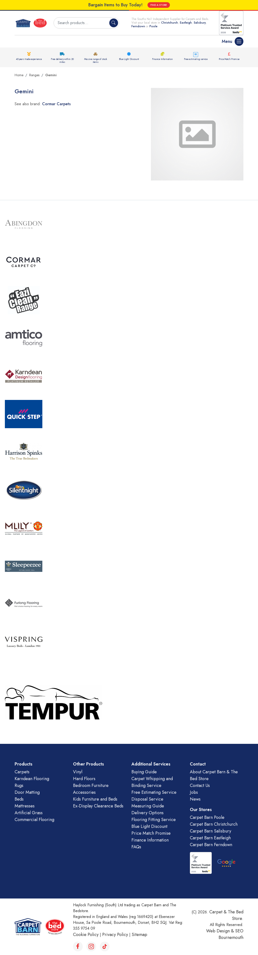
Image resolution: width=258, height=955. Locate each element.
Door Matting (27, 792)
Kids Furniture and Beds (95, 799)
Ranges (34, 75)
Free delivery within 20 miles (62, 60)
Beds (19, 799)
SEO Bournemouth (231, 934)
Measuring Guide (147, 806)
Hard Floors (84, 778)
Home (19, 75)
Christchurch (169, 22)
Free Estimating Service (153, 792)
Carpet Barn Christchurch (214, 824)
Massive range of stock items (95, 60)
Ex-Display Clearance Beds (98, 806)
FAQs (136, 847)
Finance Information (162, 59)
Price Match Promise (229, 59)
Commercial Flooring (34, 819)
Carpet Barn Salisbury (210, 831)
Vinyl (77, 772)
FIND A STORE (158, 5)
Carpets (22, 772)
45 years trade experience (29, 59)
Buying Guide (144, 772)
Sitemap (139, 934)
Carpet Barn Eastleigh (210, 838)
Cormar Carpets (56, 104)
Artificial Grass (29, 813)
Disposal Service (147, 799)
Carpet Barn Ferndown (211, 845)
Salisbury (200, 22)
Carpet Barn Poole (207, 817)
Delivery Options (147, 813)
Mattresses (25, 806)
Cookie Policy (86, 934)
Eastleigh (186, 22)
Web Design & (220, 931)
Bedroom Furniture (91, 785)
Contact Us (200, 785)
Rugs (19, 785)
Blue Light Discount (129, 59)
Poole (153, 26)
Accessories (84, 792)
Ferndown (138, 26)
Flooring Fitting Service (153, 819)
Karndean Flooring (32, 778)
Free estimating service (196, 59)
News (195, 799)
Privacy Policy (115, 934)
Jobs (194, 792)
